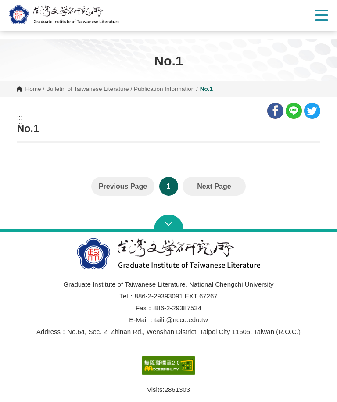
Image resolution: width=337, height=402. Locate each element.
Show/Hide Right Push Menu (321, 15)
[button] (72, 14)
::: (19, 118)
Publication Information (164, 89)
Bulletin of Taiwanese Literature (87, 89)
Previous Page (123, 186)
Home (33, 89)
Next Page (214, 186)
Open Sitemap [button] (168, 223)
